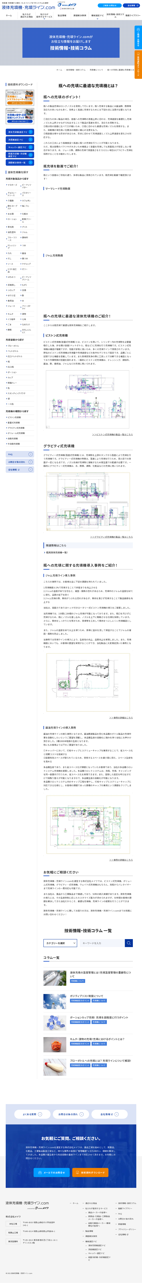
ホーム (59, 69)
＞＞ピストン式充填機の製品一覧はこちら (112, 434)
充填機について (96, 69)
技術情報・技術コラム (76, 69)
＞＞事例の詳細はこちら (121, 717)
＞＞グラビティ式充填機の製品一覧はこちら (111, 536)
